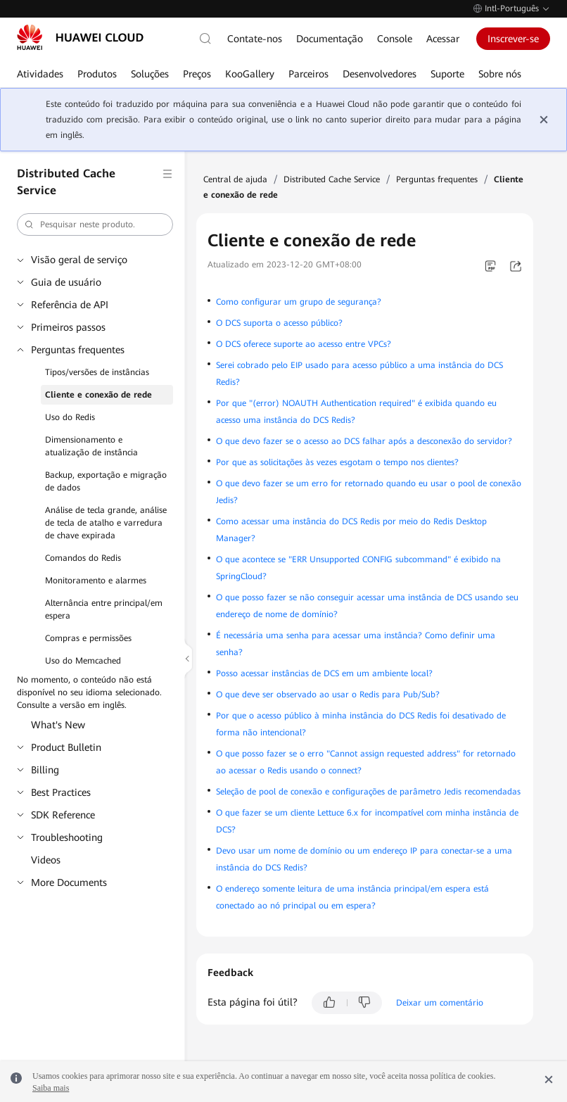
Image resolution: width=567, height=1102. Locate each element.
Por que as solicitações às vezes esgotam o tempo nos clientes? (337, 462)
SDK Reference (63, 815)
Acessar (442, 38)
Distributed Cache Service (332, 179)
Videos (45, 860)
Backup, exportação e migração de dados (106, 481)
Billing (45, 769)
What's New (58, 724)
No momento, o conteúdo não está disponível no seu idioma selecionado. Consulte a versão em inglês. (89, 692)
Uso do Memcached (83, 661)
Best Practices (61, 792)
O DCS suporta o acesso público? (279, 323)
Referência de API (69, 304)
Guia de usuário (66, 282)
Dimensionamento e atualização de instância (91, 446)
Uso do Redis (70, 417)
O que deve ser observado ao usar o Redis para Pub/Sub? (328, 694)
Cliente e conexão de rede (98, 395)
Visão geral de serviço (79, 259)
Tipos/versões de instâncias (97, 372)
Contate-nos (254, 38)
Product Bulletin (66, 747)
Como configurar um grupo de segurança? (298, 302)
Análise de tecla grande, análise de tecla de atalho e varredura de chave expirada (106, 522)
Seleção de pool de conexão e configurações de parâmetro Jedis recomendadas (368, 792)
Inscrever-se (513, 38)
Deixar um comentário (439, 1003)
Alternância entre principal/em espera (104, 609)
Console (394, 38)
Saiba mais (50, 1088)
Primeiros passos (68, 327)
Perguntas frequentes (78, 349)
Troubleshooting (67, 837)
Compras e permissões (88, 638)
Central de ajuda (235, 179)
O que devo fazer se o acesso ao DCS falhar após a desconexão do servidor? (364, 441)
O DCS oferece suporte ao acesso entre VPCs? (303, 344)
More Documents (69, 882)
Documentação (329, 38)
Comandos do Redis (83, 558)
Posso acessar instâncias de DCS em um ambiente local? (324, 673)
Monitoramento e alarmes (95, 580)
